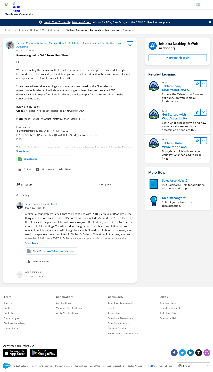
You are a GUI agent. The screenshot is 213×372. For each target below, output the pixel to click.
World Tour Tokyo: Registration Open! (67, 22)
